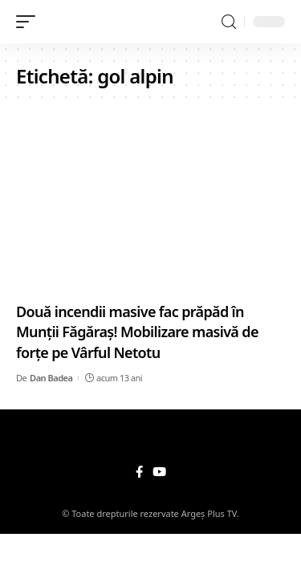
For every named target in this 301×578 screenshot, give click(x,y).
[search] (229, 22)
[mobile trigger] (29, 21)
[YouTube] (159, 472)
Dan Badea (51, 378)
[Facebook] (139, 472)
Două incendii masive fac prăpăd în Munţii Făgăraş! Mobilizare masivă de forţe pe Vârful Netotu (137, 331)
